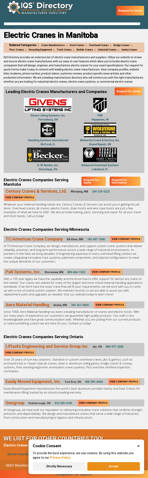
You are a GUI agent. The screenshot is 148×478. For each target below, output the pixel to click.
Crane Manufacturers (53, 45)
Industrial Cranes (107, 49)
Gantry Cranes (129, 49)
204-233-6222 (101, 191)
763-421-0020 (80, 305)
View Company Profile (19, 197)
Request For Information (119, 181)
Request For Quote (130, 10)
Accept (114, 466)
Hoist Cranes (77, 45)
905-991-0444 (94, 381)
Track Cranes (64, 49)
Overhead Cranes (99, 45)
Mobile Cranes (85, 49)
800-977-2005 (115, 346)
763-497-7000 (96, 239)
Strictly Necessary (59, 466)
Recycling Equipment (40, 49)
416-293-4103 (63, 403)
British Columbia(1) (20, 454)
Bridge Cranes (122, 45)
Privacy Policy (60, 457)
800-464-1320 (76, 272)
